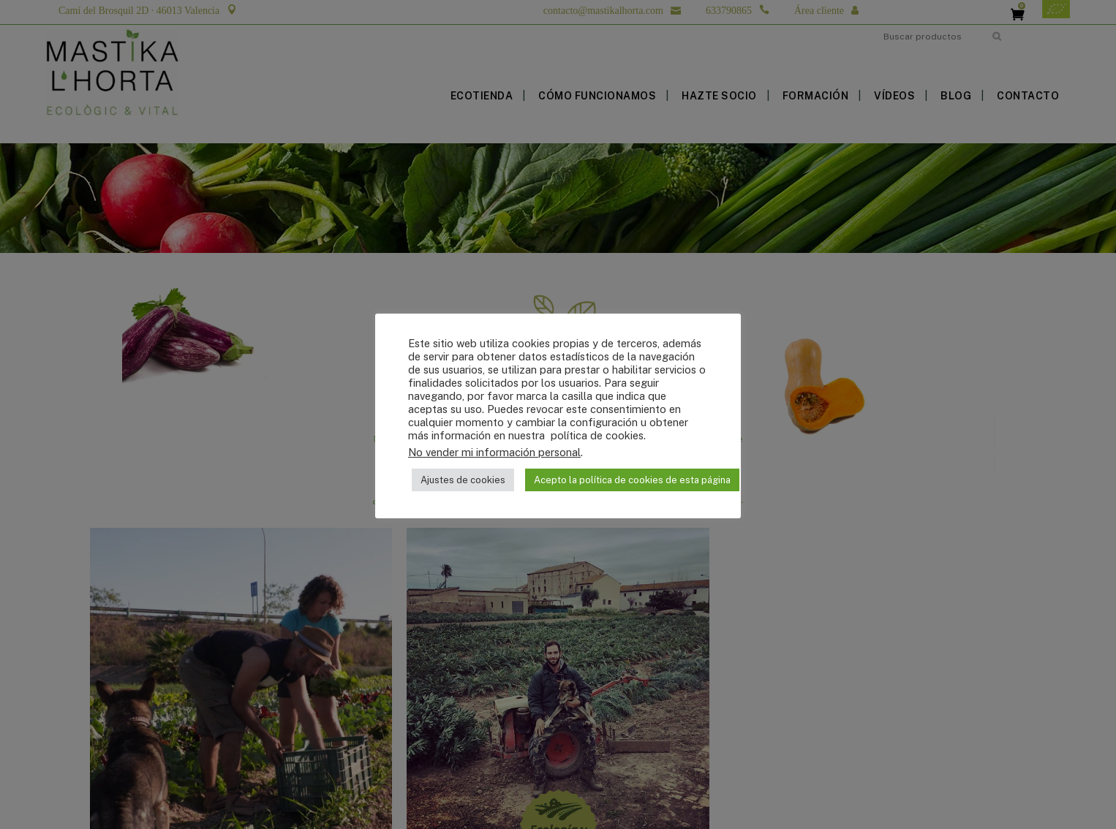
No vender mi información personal (494, 452)
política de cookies (596, 435)
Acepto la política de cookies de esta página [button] (632, 479)
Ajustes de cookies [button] (463, 479)
